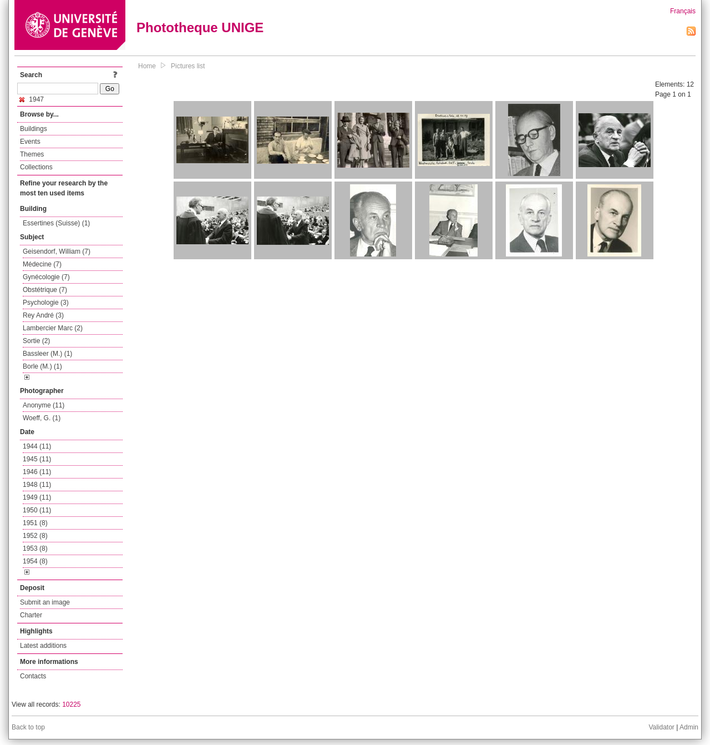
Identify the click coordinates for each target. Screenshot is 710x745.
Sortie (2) (36, 341)
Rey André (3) (43, 315)
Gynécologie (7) (46, 277)
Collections (36, 167)
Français (683, 11)
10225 (71, 704)
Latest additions (43, 646)
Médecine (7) (42, 264)
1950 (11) (37, 510)
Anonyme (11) (43, 405)
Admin (688, 727)
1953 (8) (35, 548)
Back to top (28, 727)
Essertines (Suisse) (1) (56, 223)
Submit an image (45, 602)
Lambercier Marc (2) (53, 328)
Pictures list (188, 66)
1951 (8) (35, 523)
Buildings (33, 129)
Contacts (33, 676)
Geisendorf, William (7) (56, 251)
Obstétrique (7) (45, 290)
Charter (31, 615)
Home (147, 66)
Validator (661, 727)
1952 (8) (35, 536)
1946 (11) (37, 472)
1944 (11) (37, 446)
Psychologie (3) (46, 302)
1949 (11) (37, 497)
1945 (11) (37, 459)
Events (30, 141)
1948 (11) (37, 485)
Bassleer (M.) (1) (47, 354)
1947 (31, 99)
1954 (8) (35, 561)
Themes (32, 154)
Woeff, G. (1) (41, 418)
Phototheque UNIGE (199, 27)
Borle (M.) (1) (42, 366)
